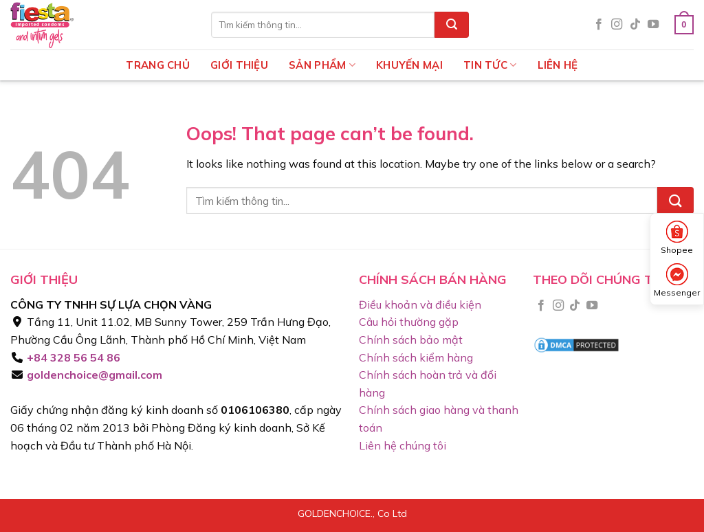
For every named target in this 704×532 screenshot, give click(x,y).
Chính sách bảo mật (411, 339)
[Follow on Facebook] (598, 25)
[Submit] (451, 25)
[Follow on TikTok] (635, 25)
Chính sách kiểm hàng (416, 357)
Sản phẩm (322, 65)
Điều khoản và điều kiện (420, 304)
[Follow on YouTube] (653, 25)
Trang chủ (158, 64)
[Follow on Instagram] (616, 25)
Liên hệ (558, 64)
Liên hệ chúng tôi (402, 445)
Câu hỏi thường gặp (409, 322)
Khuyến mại (409, 64)
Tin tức (490, 65)
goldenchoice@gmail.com (93, 374)
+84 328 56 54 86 (72, 357)
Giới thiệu (239, 64)
